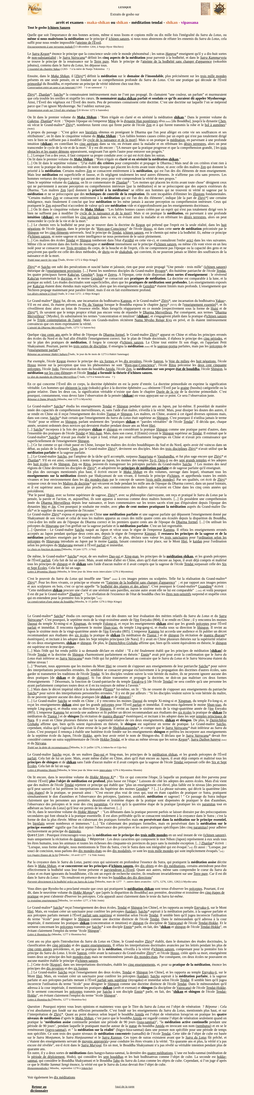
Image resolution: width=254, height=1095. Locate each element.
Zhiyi (79, 76)
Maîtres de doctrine (76, 483)
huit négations (206, 361)
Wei (44, 506)
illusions (199, 194)
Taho (116, 1060)
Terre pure (101, 61)
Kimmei (150, 533)
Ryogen (160, 271)
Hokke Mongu (87, 812)
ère (137, 620)
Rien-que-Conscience (112, 228)
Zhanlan (44, 94)
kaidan (197, 541)
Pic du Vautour (92, 304)
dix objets (147, 866)
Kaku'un (73, 274)
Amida (110, 369)
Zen (149, 125)
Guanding (205, 586)
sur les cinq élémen (57, 373)
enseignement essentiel (200, 304)
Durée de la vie (167, 391)
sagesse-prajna (167, 346)
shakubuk (125, 252)
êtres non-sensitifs (178, 594)
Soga (99, 274)
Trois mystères (76, 248)
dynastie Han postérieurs (141, 121)
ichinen (174, 475)
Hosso (147, 228)
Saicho (58, 94)
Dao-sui (115, 556)
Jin (54, 506)
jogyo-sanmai (55, 1030)
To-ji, (153, 460)
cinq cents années (40, 949)
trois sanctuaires (176, 537)
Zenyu (112, 274)
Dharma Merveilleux (157, 312)
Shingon (33, 232)
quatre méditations (160, 1053)
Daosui (32, 623)
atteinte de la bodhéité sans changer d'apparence (177, 61)
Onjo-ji (163, 460)
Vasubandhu (165, 456)
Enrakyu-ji (139, 681)
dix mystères (132, 361)
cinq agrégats (89, 144)
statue (133, 1026)
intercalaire (105, 770)
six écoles (81, 635)
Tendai (116, 232)
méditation (177, 140)
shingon (112, 429)
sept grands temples (193, 460)
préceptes (215, 346)
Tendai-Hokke (208, 923)
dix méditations (174, 866)
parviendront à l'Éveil (119, 870)
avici (189, 240)
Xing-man (132, 556)
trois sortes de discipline (90, 346)
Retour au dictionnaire (39, 1088)
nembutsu (203, 1026)
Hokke (87, 735)
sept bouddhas (113, 1057)
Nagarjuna (146, 456)
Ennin (145, 654)
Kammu (168, 530)
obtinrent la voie (76, 388)
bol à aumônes (215, 125)
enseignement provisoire (64, 271)
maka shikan (127, 98)
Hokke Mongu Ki (102, 777)
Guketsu (33, 121)
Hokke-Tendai (110, 739)
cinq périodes (212, 338)
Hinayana (52, 526)
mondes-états (82, 957)
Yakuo (220, 301)
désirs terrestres (195, 144)
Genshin (86, 274)
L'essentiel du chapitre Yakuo (44, 69)
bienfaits (91, 132)
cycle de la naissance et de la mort (112, 140)
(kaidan (130, 911)
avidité (129, 240)
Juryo (163, 304)
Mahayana (65, 545)
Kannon (126, 301)
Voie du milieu (179, 361)
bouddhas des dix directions (132, 877)
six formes (107, 361)
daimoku (75, 831)
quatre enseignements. (96, 945)
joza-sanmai (146, 1022)
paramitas (100, 804)
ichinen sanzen (119, 39)
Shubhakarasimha (125, 728)
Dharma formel (114, 334)
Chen (222, 121)
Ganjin (112, 541)
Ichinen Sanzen (59, 27)
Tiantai (111, 414)
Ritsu (172, 365)
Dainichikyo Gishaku (123, 643)
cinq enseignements (141, 964)
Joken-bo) (86, 1068)
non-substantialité (44, 57)
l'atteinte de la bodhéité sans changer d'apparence (141, 582)
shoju (106, 252)
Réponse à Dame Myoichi (42, 399)
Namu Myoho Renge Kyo (153, 320)
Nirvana (40, 743)
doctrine (66, 278)
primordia (34, 84)
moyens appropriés (95, 1041)
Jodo (55, 369)
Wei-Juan (95, 433)
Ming (112, 121)
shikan (173, 159)
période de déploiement (48, 1057)
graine (184, 388)
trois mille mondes (213, 76)
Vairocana (35, 620)
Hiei (152, 425)
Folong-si (109, 623)
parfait (101, 545)
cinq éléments (59, 232)
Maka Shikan (84, 1018)
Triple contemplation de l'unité (59, 320)
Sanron (61, 228)
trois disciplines (176, 448)
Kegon (140, 225)
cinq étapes (35, 792)
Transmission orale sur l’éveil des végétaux (52, 110)
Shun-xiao (110, 627)
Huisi (57, 301)
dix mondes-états (96, 479)
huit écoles (41, 464)
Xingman (79, 623)
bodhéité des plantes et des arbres (124, 586)
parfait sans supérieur (96, 915)
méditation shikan (164, 754)
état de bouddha (187, 369)
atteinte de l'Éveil (89, 42)
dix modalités (121, 851)
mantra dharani (214, 635)
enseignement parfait (43, 350)
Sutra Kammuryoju (213, 57)
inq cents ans (51, 334)
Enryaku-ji (201, 907)
